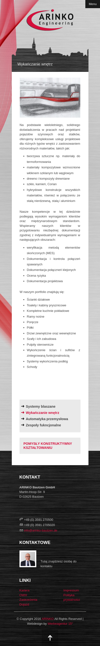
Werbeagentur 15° (60, 623)
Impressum (71, 590)
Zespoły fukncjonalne (43, 425)
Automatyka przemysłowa (47, 419)
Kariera (24, 590)
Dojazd (24, 604)
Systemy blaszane (41, 406)
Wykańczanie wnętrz (42, 413)
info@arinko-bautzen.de (40, 530)
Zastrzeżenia (28, 599)
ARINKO (48, 619)
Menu (93, 4)
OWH (23, 595)
